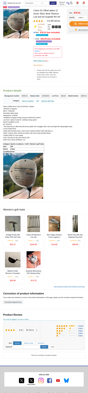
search (53, 3)
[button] (83, 2)
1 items (80, 333)
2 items (80, 330)
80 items (30, 330)
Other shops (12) (41, 61)
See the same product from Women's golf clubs (69, 286)
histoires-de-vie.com (14, 3)
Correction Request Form (13, 302)
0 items (80, 335)
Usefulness (41, 343)
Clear (52, 347)
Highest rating (28, 343)
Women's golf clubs (47, 101)
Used (48, 41)
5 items (80, 328)
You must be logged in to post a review (16, 319)
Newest (17, 343)
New (47, 33)
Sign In (67, 3)
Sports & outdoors (28, 101)
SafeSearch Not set (62, 3)
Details (37, 51)
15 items (80, 326)
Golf (37, 101)
